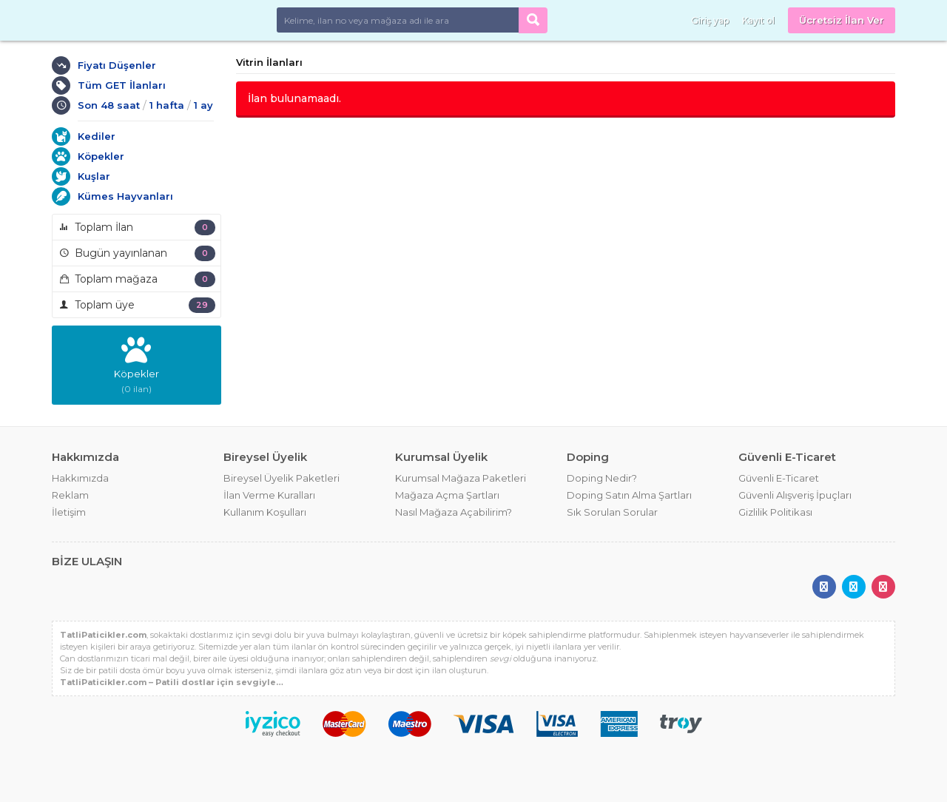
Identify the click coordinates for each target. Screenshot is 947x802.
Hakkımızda (80, 478)
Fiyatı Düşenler (117, 65)
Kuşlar (94, 176)
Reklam (70, 495)
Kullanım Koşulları (264, 512)
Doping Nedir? (602, 478)
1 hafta (166, 105)
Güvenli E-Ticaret (778, 478)
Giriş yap (710, 20)
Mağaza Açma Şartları (447, 495)
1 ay (203, 105)
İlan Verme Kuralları (269, 495)
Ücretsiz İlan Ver (841, 20)
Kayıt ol (758, 20)
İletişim (69, 512)
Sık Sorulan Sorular (612, 512)
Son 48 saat (109, 105)
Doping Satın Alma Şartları (629, 495)
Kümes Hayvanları (125, 196)
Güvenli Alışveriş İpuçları (795, 495)
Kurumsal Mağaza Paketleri (460, 478)
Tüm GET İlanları (122, 85)
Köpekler (101, 156)
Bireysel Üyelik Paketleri (281, 478)
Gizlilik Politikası (775, 512)
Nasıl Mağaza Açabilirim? (453, 512)
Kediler (96, 136)
